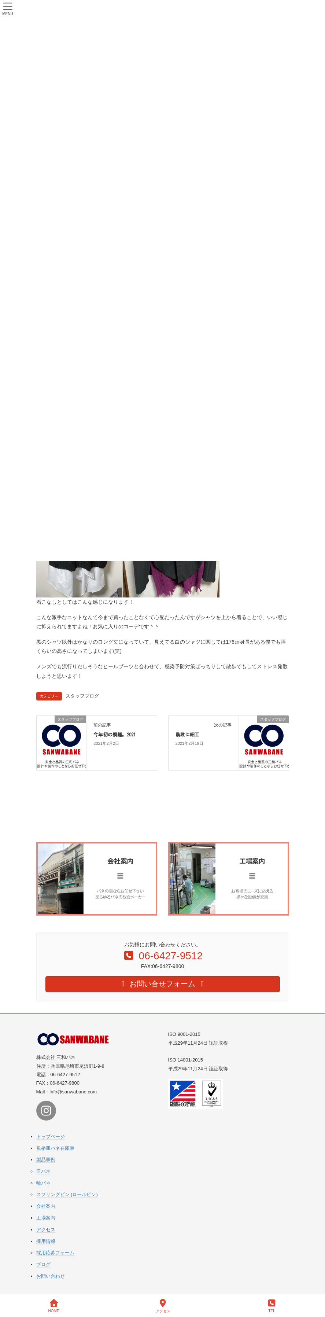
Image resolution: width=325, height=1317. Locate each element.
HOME (53, 1306)
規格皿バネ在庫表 (55, 1148)
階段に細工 (187, 734)
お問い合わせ (50, 1276)
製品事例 (45, 1159)
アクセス (45, 1229)
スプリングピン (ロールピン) (67, 1194)
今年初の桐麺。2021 (114, 734)
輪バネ (43, 1183)
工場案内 (45, 1218)
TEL (272, 1306)
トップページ (50, 1136)
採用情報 (45, 1241)
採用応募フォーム (55, 1252)
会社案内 (45, 1206)
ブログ (43, 1264)
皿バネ (43, 1171)
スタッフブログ (82, 696)
